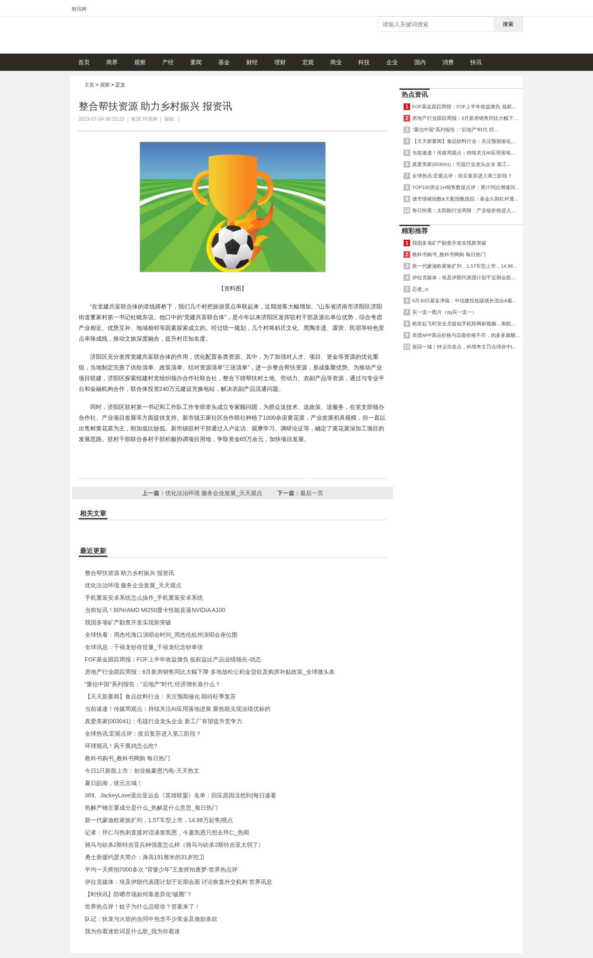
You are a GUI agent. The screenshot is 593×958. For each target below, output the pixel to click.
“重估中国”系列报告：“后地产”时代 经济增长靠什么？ (153, 684)
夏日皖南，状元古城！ (113, 783)
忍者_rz (420, 289)
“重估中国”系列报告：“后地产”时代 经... (455, 129)
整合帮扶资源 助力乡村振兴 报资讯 (130, 573)
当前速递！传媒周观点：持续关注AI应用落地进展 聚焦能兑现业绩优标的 (178, 709)
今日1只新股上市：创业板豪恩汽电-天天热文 (142, 770)
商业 (336, 62)
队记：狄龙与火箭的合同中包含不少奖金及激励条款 (151, 919)
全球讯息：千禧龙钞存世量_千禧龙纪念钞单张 (144, 647)
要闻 (196, 62)
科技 (364, 62)
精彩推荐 (415, 230)
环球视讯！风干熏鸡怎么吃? (121, 746)
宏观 (308, 62)
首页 (84, 62)
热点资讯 (415, 94)
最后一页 (311, 493)
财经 (252, 62)
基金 (224, 62)
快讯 (476, 62)
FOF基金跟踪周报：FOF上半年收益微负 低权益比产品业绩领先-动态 (173, 659)
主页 (89, 85)
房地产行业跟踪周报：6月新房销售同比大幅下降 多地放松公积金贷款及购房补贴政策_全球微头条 (210, 671)
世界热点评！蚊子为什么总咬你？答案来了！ (142, 906)
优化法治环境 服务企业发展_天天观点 (213, 493)
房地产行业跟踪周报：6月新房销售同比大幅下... (465, 118)
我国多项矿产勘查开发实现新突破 (128, 622)
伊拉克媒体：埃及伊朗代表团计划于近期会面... (463, 277)
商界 (112, 62)
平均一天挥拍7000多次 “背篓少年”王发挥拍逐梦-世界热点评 (161, 869)
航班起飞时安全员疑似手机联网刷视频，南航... (463, 323)
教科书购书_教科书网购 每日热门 (127, 758)
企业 (392, 62)
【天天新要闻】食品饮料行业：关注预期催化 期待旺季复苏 (160, 696)
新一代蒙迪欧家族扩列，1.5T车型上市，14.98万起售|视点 (159, 820)
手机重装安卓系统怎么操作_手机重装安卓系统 (144, 597)
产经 (168, 62)
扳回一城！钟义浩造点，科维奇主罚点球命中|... (464, 346)
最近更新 (93, 550)
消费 (448, 62)
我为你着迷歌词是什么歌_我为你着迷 (132, 931)
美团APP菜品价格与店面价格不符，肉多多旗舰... (466, 335)
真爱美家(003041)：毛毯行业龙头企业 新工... (461, 164)
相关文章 (93, 513)
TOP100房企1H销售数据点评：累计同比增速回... (465, 187)
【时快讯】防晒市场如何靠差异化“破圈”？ (138, 894)
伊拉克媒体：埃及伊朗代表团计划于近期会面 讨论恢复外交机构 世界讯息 (179, 882)
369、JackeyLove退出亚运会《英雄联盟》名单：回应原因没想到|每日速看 (180, 795)
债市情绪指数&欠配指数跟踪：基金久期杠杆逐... (465, 198)
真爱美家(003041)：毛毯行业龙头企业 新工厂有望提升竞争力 (163, 721)
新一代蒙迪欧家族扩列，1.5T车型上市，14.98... (464, 266)
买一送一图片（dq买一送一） (444, 312)
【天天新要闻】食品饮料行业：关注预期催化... (463, 141)
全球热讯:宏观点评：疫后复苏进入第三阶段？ (143, 733)
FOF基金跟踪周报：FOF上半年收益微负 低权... (464, 106)
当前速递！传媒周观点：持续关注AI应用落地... (463, 152)
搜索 (508, 24)
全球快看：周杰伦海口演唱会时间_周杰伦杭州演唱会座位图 (161, 634)
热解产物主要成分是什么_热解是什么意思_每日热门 (151, 807)
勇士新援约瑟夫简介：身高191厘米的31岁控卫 (145, 857)
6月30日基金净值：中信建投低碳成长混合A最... (464, 300)
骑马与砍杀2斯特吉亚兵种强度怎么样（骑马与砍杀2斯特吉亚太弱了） (174, 844)
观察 (140, 62)
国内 (420, 62)
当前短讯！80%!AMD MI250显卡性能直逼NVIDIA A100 (155, 610)
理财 (280, 62)
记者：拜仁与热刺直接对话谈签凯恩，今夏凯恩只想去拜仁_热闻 (167, 832)
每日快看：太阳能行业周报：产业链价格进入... (463, 210)
